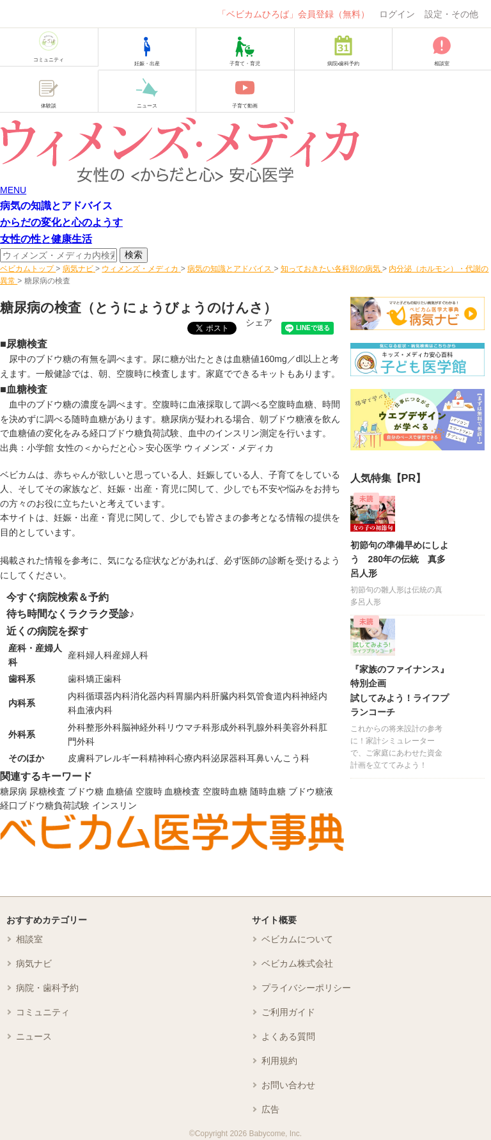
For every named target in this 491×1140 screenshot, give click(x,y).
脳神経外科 (143, 727)
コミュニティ (43, 1012)
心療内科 (193, 758)
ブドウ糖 (86, 791)
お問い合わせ (288, 1085)
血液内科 (95, 710)
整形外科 (103, 727)
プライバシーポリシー (306, 988)
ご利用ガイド (288, 1012)
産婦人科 (130, 655)
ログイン (397, 14)
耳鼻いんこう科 (278, 758)
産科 (77, 655)
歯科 (77, 679)
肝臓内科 (229, 696)
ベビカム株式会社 (297, 963)
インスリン (114, 805)
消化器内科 (152, 696)
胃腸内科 (193, 696)
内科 (77, 696)
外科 (77, 727)
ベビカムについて (297, 939)
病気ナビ (34, 963)
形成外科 (229, 727)
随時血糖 (268, 791)
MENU (13, 190)
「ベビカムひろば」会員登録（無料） (293, 14)
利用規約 (279, 1061)
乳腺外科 (265, 727)
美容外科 (300, 727)
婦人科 (99, 655)
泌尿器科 (229, 758)
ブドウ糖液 (310, 791)
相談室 (29, 939)
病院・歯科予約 (47, 988)
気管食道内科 (273, 696)
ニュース (34, 1036)
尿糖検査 (47, 791)
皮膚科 (81, 758)
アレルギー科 (121, 758)
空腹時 (149, 791)
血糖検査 (182, 791)
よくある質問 (288, 1036)
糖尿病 (13, 791)
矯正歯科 (103, 679)
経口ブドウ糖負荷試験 (45, 805)
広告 (270, 1109)
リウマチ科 (188, 727)
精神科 (161, 758)
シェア (259, 322)
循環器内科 (108, 696)
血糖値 (119, 791)
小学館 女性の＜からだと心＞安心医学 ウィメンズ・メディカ (150, 448)
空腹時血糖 (225, 791)
